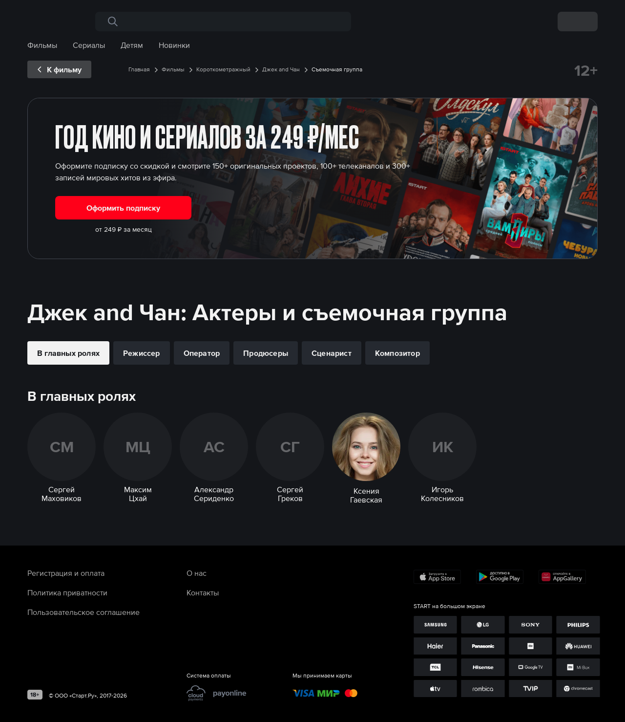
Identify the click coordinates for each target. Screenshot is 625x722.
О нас (197, 573)
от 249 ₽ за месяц (123, 229)
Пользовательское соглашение (83, 612)
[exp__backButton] (59, 69)
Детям (132, 45)
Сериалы (89, 45)
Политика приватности (67, 592)
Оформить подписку (123, 207)
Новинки (174, 45)
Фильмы (42, 45)
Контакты (203, 592)
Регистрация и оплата (65, 573)
